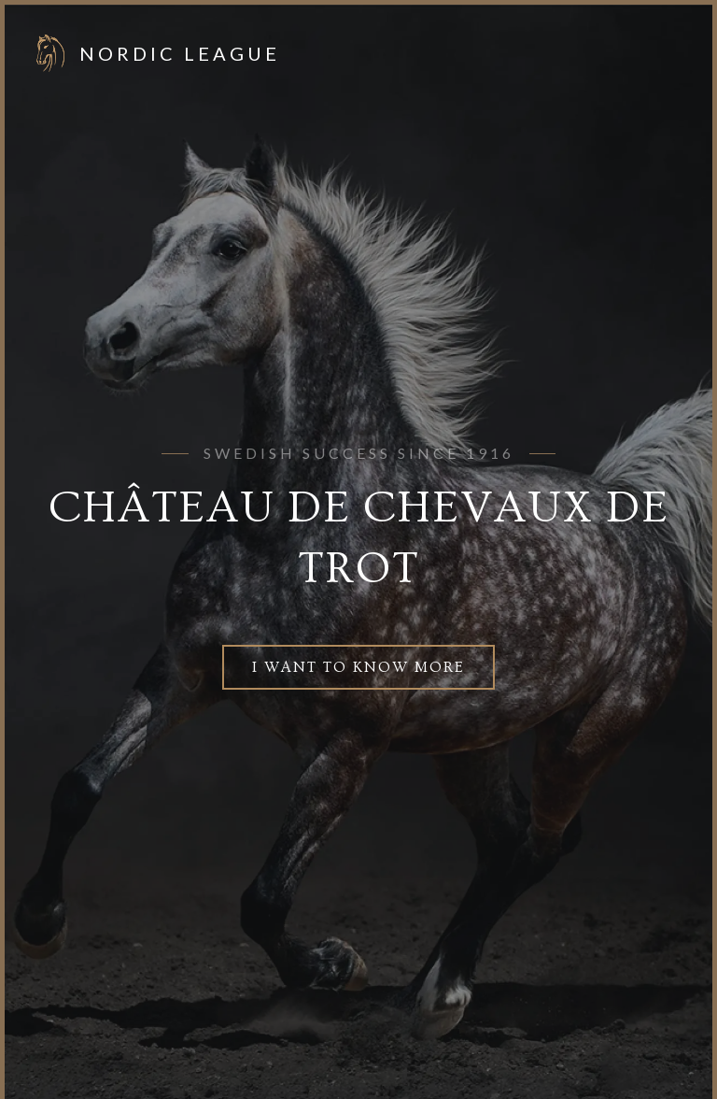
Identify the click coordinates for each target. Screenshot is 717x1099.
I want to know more (358, 667)
